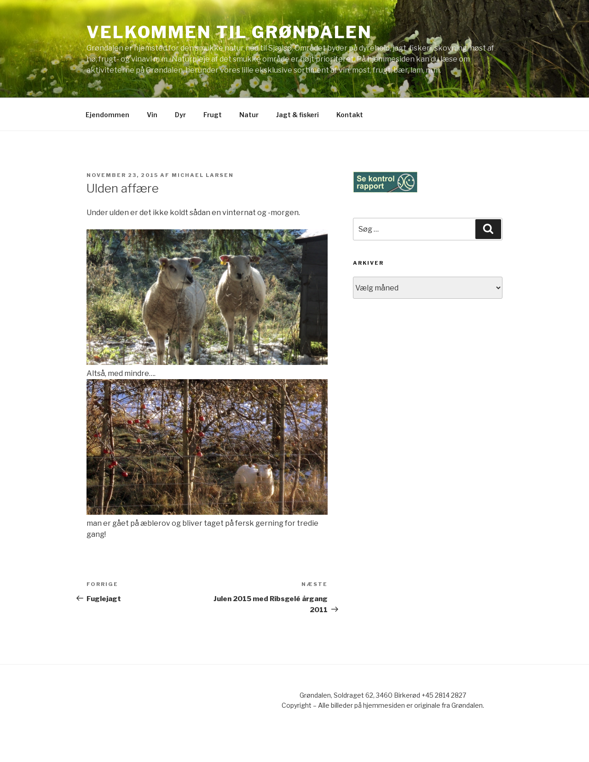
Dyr (180, 115)
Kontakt (349, 115)
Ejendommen (107, 115)
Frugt (212, 115)
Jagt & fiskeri (297, 115)
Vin (152, 115)
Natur (249, 115)
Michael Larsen (203, 175)
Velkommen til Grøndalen (229, 32)
